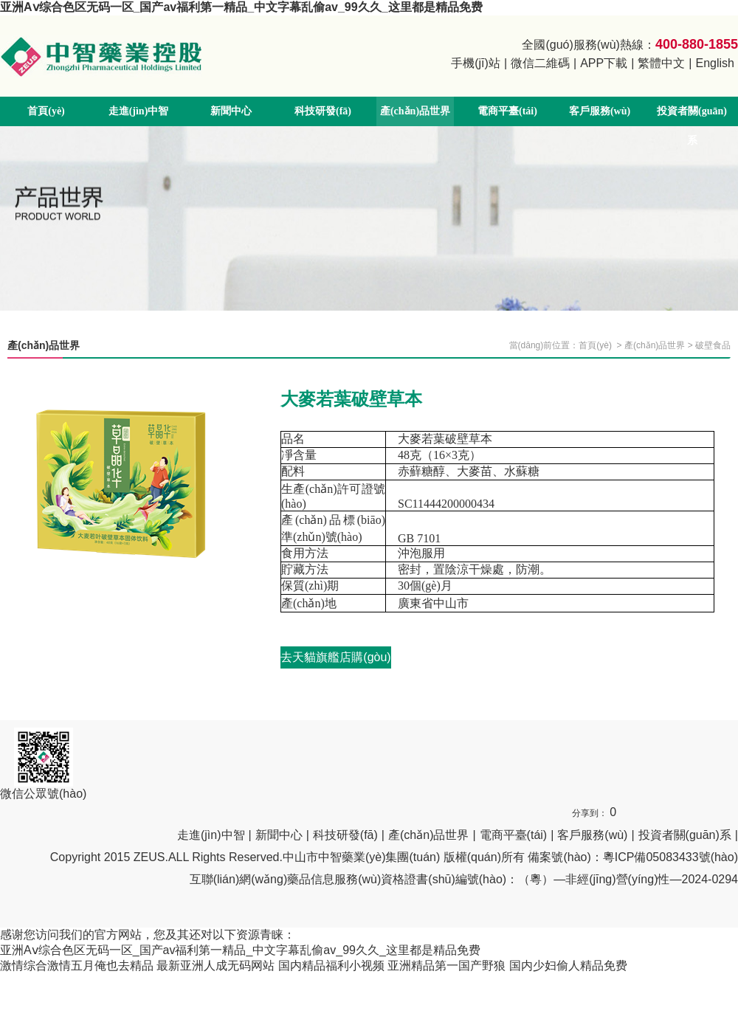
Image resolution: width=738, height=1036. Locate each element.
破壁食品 (713, 345)
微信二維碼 (540, 63)
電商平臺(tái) (507, 111)
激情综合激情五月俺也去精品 (77, 965)
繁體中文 (661, 63)
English (715, 63)
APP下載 (603, 63)
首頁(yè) (46, 111)
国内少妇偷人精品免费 (568, 965)
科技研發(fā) (322, 111)
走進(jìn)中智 (138, 111)
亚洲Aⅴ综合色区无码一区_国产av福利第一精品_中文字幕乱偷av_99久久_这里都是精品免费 (241, 7)
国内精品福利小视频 (331, 965)
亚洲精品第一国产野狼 (446, 965)
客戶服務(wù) (599, 111)
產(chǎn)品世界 (415, 111)
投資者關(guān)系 (692, 126)
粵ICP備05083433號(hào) (670, 857)
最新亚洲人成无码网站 (215, 965)
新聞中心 (231, 111)
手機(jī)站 (475, 63)
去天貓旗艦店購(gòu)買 (335, 660)
